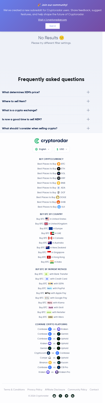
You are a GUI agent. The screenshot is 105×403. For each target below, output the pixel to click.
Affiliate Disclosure (55, 389)
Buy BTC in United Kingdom (51, 223)
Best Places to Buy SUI (51, 207)
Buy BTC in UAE (51, 233)
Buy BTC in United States (51, 218)
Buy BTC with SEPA (51, 283)
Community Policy (77, 389)
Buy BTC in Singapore (51, 252)
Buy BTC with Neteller (51, 312)
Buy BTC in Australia (51, 242)
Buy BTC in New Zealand (51, 247)
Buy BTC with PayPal (51, 288)
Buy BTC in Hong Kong (51, 257)
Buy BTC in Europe (51, 228)
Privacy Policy (34, 389)
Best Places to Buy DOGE (51, 197)
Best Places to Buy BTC (51, 164)
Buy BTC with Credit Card (51, 279)
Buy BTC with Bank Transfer (51, 274)
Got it (53, 25)
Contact (94, 389)
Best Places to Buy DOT (51, 192)
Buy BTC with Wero (51, 317)
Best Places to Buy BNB (51, 183)
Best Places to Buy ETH (51, 168)
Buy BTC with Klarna (51, 302)
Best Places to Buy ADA (51, 187)
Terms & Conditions (14, 389)
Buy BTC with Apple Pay (51, 293)
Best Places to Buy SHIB (51, 202)
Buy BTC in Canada (51, 238)
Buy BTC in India (51, 261)
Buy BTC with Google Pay (51, 298)
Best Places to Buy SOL (51, 173)
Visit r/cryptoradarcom (52, 19)
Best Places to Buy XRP (51, 178)
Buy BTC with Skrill (51, 307)
